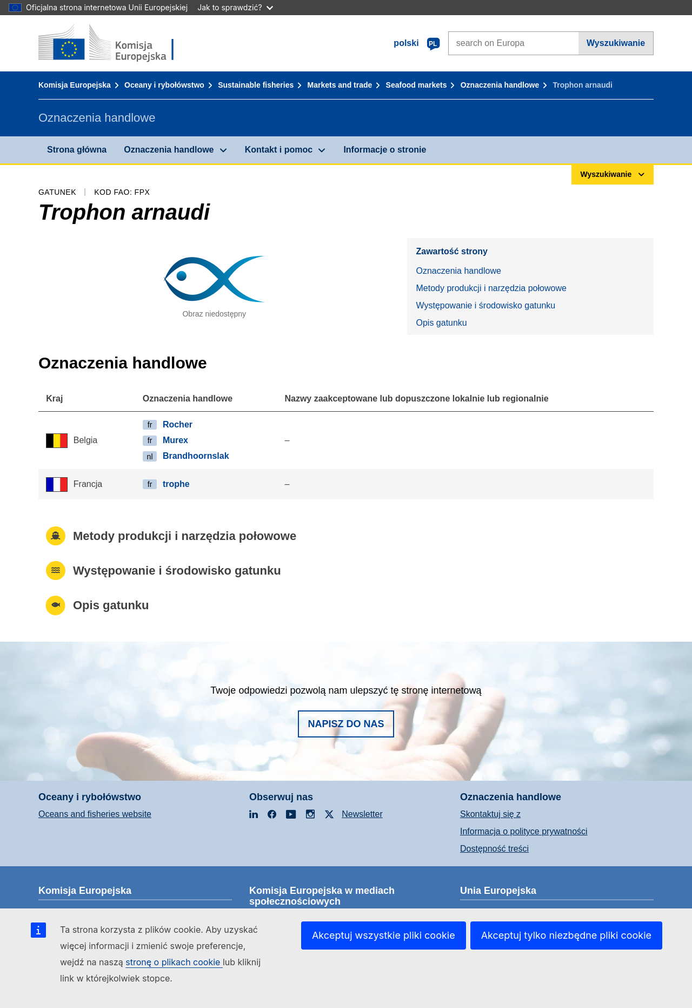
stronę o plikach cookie (174, 962)
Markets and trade (340, 85)
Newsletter (362, 814)
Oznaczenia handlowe (500, 85)
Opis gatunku (441, 322)
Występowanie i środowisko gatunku (485, 305)
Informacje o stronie (384, 149)
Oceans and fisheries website (94, 814)
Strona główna (77, 149)
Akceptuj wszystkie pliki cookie (383, 935)
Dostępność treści (494, 848)
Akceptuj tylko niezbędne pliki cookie (566, 935)
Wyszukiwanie (616, 43)
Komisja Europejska (74, 85)
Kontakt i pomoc (278, 149)
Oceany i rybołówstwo (164, 85)
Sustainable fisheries (256, 85)
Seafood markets (416, 85)
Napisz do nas (346, 724)
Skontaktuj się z (490, 814)
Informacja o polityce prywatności (524, 831)
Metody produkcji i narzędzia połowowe (491, 288)
